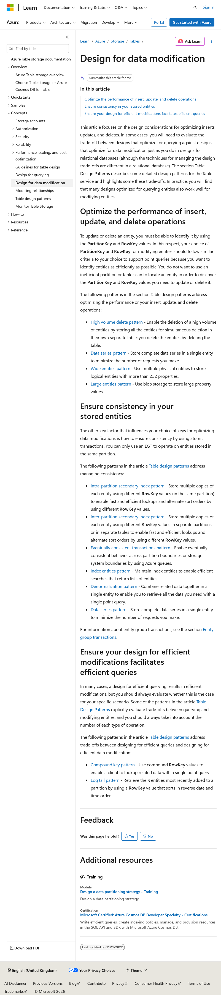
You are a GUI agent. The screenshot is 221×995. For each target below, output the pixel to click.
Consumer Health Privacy (156, 983)
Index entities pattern (111, 571)
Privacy (118, 983)
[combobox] (38, 48)
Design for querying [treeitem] (32, 174)
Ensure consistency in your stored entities (120, 106)
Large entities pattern (111, 384)
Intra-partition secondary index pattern (128, 486)
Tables (135, 41)
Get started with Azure (192, 22)
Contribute (96, 983)
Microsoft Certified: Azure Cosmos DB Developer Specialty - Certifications (143, 914)
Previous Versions (48, 983)
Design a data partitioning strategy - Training (119, 891)
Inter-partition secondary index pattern (128, 516)
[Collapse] (67, 37)
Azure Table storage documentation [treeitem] (41, 59)
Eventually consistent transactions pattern (130, 547)
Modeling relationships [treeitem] (34, 190)
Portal (159, 22)
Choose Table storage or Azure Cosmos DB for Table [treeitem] (41, 86)
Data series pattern (108, 353)
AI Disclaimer (15, 983)
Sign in (208, 7)
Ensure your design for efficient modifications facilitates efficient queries (145, 113)
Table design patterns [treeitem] (33, 198)
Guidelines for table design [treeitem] (37, 167)
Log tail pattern (105, 780)
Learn (85, 41)
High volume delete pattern (117, 322)
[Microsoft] (10, 7)
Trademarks (14, 991)
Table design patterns (169, 466)
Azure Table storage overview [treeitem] (39, 74)
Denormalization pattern (114, 586)
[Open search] (195, 7)
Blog (73, 983)
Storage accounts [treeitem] (30, 120)
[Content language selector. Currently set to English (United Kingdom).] (32, 970)
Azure (100, 41)
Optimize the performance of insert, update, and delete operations (140, 99)
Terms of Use (199, 983)
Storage (117, 41)
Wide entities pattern (110, 368)
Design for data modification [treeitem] (40, 182)
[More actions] (212, 41)
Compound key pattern (113, 764)
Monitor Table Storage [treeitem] (34, 206)
